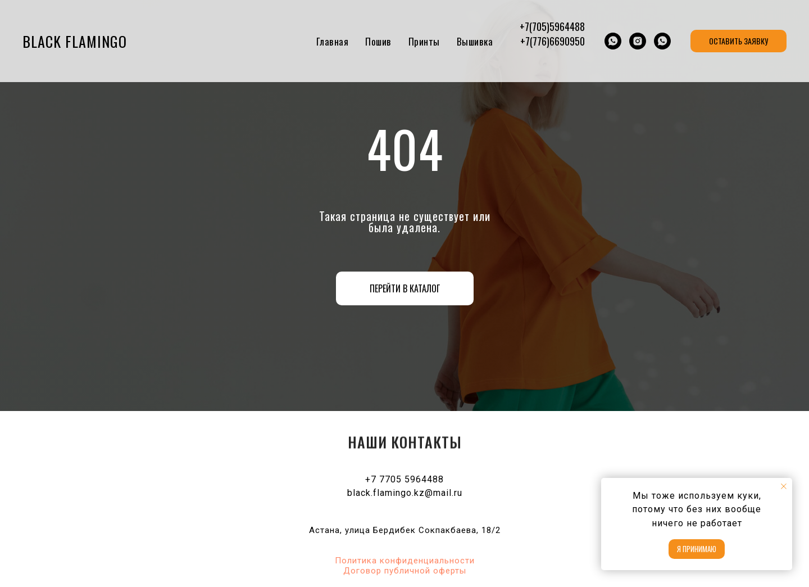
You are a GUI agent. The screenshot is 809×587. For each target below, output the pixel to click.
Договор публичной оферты (404, 571)
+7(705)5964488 (552, 26)
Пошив (378, 41)
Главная (332, 41)
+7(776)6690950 (552, 41)
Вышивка (475, 41)
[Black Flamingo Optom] (637, 41)
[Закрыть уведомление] (783, 486)
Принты (424, 41)
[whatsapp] (613, 41)
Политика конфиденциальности (405, 561)
